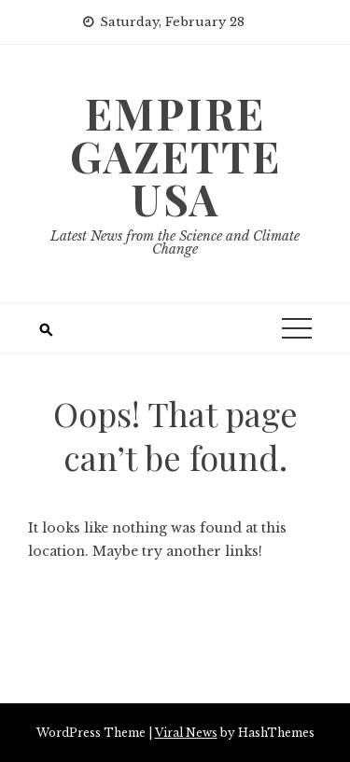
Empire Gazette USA (175, 156)
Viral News (186, 733)
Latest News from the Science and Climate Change (175, 242)
